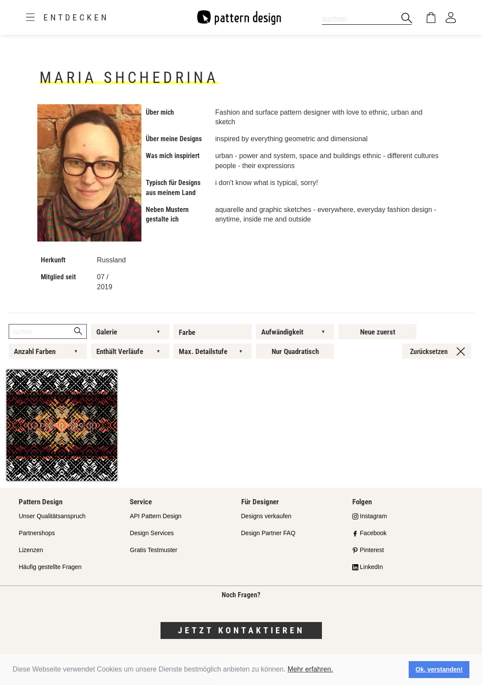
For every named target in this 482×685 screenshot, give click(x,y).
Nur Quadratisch (295, 351)
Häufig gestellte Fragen (50, 566)
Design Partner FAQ (268, 532)
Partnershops (37, 532)
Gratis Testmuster (153, 549)
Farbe (187, 332)
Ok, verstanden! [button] (439, 669)
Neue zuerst (377, 332)
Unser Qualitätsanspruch (52, 516)
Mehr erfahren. (310, 669)
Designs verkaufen (266, 516)
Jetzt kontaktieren (241, 630)
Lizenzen (31, 549)
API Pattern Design (155, 516)
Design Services (152, 532)
